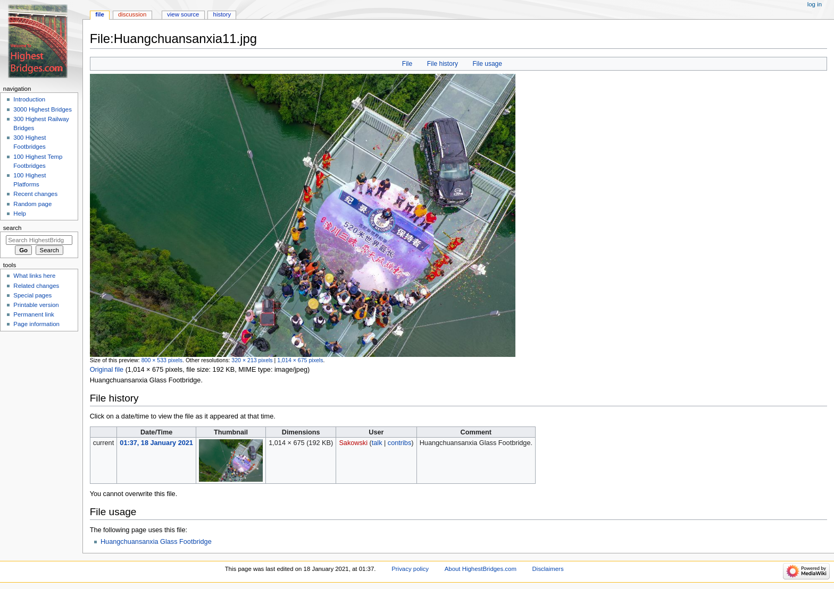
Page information (36, 324)
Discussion (132, 14)
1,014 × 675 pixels (300, 360)
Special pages (32, 295)
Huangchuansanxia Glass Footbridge (156, 541)
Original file (106, 369)
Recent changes (35, 194)
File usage (487, 63)
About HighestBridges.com (480, 569)
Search (12, 228)
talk (377, 443)
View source (183, 14)
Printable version (36, 305)
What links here (34, 275)
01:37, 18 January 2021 (156, 443)
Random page (32, 204)
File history (442, 63)
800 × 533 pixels (161, 360)
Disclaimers (548, 569)
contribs (399, 443)
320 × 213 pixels (251, 360)
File (407, 63)
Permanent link (33, 314)
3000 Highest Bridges (42, 109)
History (222, 14)
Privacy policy (410, 569)
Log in (814, 4)
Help (19, 213)
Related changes (36, 286)
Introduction (29, 99)
